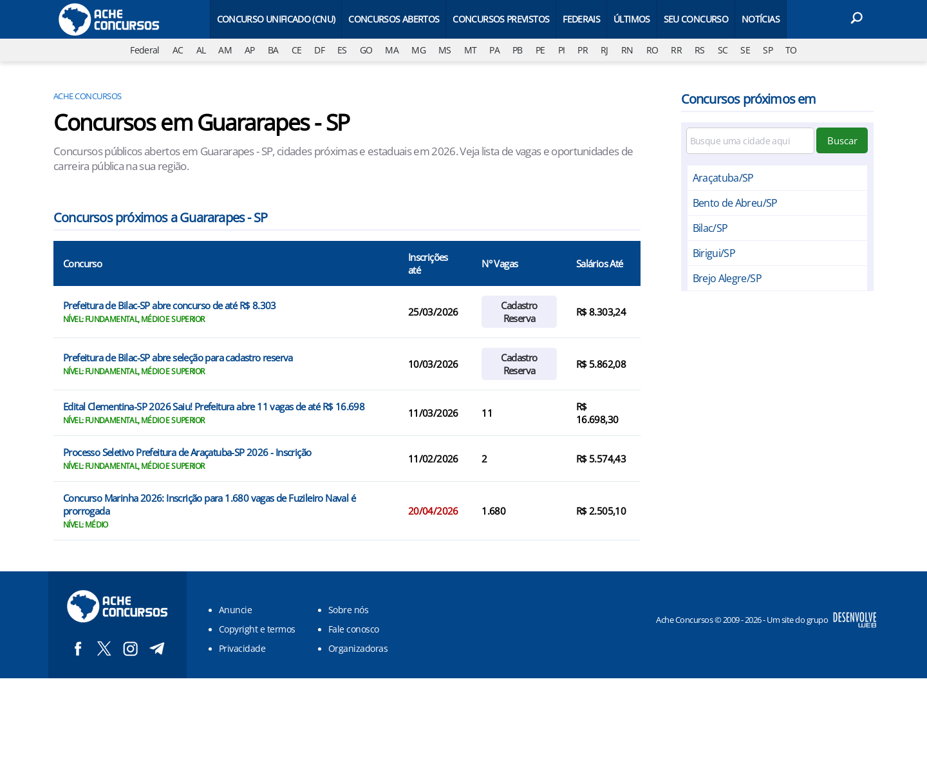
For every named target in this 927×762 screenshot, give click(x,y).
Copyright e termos (257, 629)
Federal (145, 50)
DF (319, 50)
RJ (604, 50)
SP (767, 50)
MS (444, 50)
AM (225, 50)
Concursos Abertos (393, 19)
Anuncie (235, 610)
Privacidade (242, 648)
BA (273, 50)
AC (178, 50)
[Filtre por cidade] (750, 141)
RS (700, 50)
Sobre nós (348, 610)
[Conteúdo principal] (463, 339)
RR (676, 50)
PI (561, 50)
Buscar (842, 140)
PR (582, 50)
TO (791, 50)
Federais (581, 19)
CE (297, 50)
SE (745, 50)
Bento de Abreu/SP (735, 203)
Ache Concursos (87, 96)
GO (366, 50)
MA (391, 50)
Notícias (761, 19)
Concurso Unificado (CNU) (276, 19)
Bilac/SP (710, 228)
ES (342, 50)
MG (418, 50)
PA (494, 50)
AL (201, 50)
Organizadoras (358, 648)
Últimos (631, 19)
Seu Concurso (696, 19)
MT (470, 50)
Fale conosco (353, 629)
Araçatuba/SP (723, 178)
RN (627, 50)
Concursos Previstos (501, 19)
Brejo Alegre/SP (727, 278)
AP (250, 50)
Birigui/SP (714, 253)
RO (652, 50)
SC (723, 50)
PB (517, 50)
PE (540, 50)
